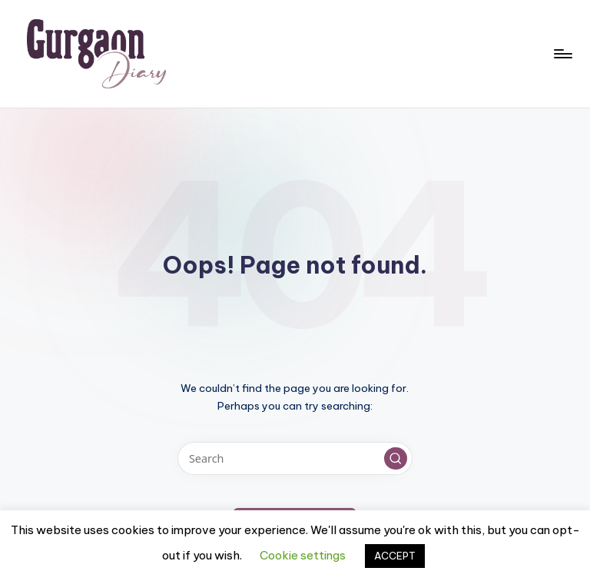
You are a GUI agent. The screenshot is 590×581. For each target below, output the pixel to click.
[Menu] (562, 53)
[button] (395, 458)
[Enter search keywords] (294, 458)
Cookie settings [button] (303, 555)
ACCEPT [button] (395, 555)
